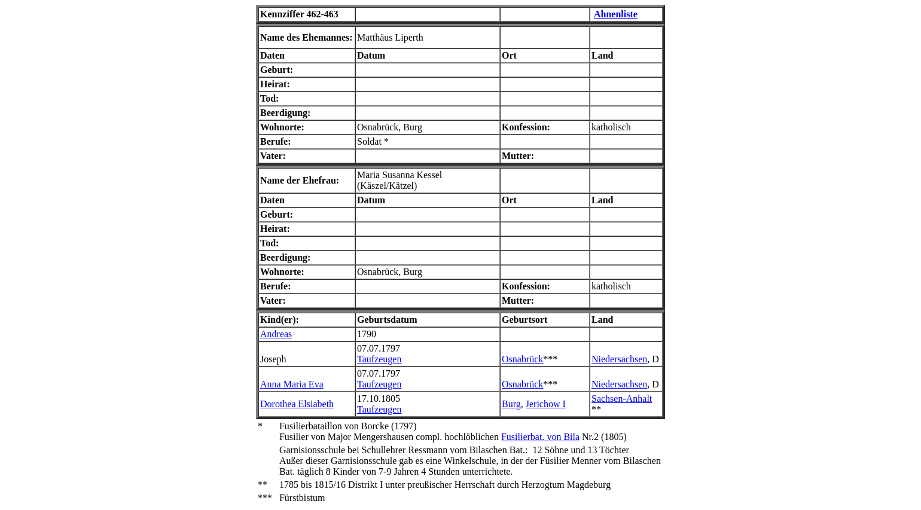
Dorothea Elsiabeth (297, 404)
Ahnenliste (616, 14)
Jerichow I (546, 404)
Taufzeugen (379, 359)
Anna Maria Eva (292, 384)
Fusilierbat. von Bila (540, 437)
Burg (511, 404)
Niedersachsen (619, 359)
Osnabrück (522, 359)
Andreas (276, 334)
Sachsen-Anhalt (621, 398)
